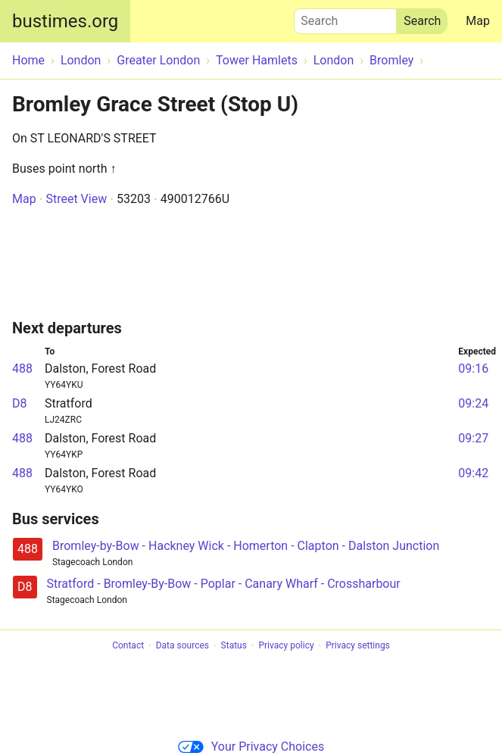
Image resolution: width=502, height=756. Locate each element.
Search (345, 17)
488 (22, 368)
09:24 (473, 403)
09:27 (473, 438)
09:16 (473, 368)
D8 (19, 403)
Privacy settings (358, 646)
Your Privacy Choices (251, 746)
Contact (128, 646)
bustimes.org (65, 21)
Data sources (182, 646)
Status (234, 646)
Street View (76, 199)
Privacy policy (285, 646)
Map (478, 21)
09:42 (473, 473)
